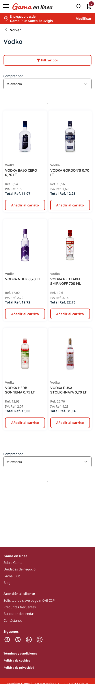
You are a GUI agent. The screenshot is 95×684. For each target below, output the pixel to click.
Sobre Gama (13, 562)
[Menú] (6, 6)
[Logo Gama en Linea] (32, 6)
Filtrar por (47, 60)
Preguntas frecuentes (20, 607)
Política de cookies (17, 660)
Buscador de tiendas (19, 614)
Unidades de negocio (19, 569)
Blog (7, 583)
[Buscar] (78, 6)
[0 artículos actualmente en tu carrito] (89, 6)
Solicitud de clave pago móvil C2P (29, 600)
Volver (12, 30)
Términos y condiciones (20, 653)
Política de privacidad (19, 667)
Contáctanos (13, 620)
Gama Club (12, 576)
